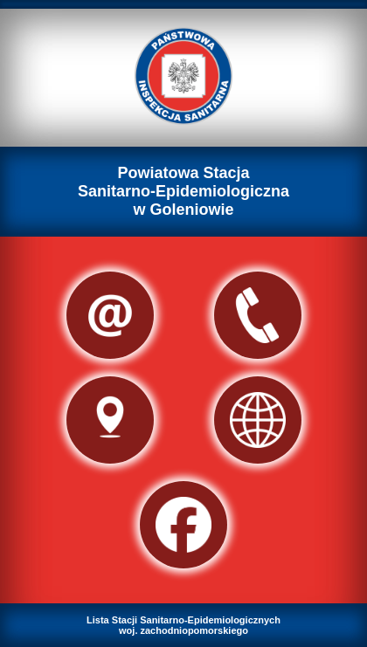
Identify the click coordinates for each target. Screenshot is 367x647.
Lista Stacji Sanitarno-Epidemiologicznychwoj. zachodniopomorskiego (183, 625)
